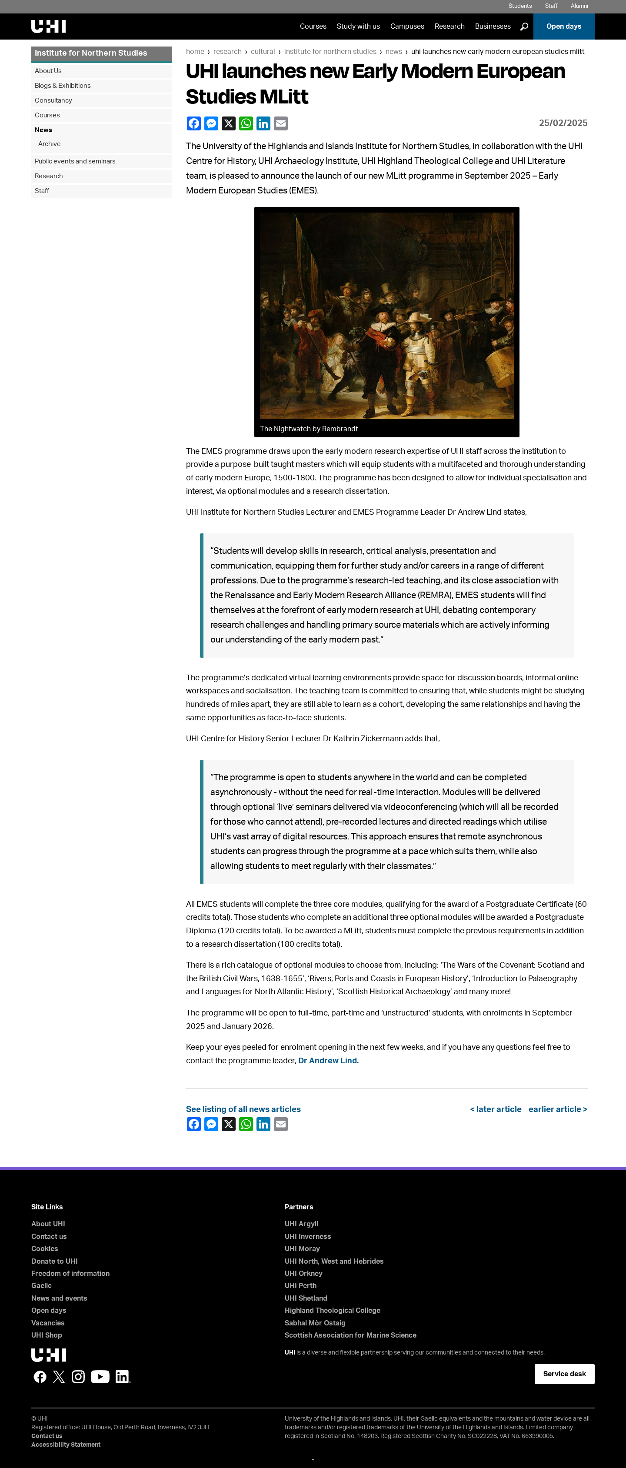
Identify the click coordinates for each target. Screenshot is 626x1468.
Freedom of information (70, 1273)
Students (520, 6)
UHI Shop (46, 1335)
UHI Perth (300, 1285)
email (280, 123)
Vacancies (48, 1323)
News (394, 51)
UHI (290, 1353)
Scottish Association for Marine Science (350, 1335)
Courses (313, 26)
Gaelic (41, 1285)
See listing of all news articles (243, 1109)
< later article (497, 1109)
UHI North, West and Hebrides (334, 1261)
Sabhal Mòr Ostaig (315, 1323)
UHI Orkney (304, 1273)
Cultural (263, 51)
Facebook (193, 123)
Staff (551, 6)
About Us (48, 71)
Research (450, 26)
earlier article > (556, 1109)
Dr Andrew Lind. (328, 1061)
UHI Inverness (308, 1236)
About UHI (48, 1224)
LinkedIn (263, 123)
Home (195, 51)
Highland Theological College (332, 1310)
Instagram (78, 1376)
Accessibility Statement (65, 1445)
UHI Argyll (301, 1224)
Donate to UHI (54, 1261)
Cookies (44, 1248)
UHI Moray (302, 1248)
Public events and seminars (75, 161)
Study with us (358, 26)
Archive (49, 144)
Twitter (59, 1376)
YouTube (100, 1376)
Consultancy (53, 100)
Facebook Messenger (210, 123)
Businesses (493, 26)
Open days (564, 26)
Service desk (564, 1374)
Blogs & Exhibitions (63, 86)
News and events (59, 1298)
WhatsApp (245, 123)
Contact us (49, 1236)
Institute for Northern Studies (330, 51)
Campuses (407, 26)
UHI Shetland (306, 1298)
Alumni (579, 6)
